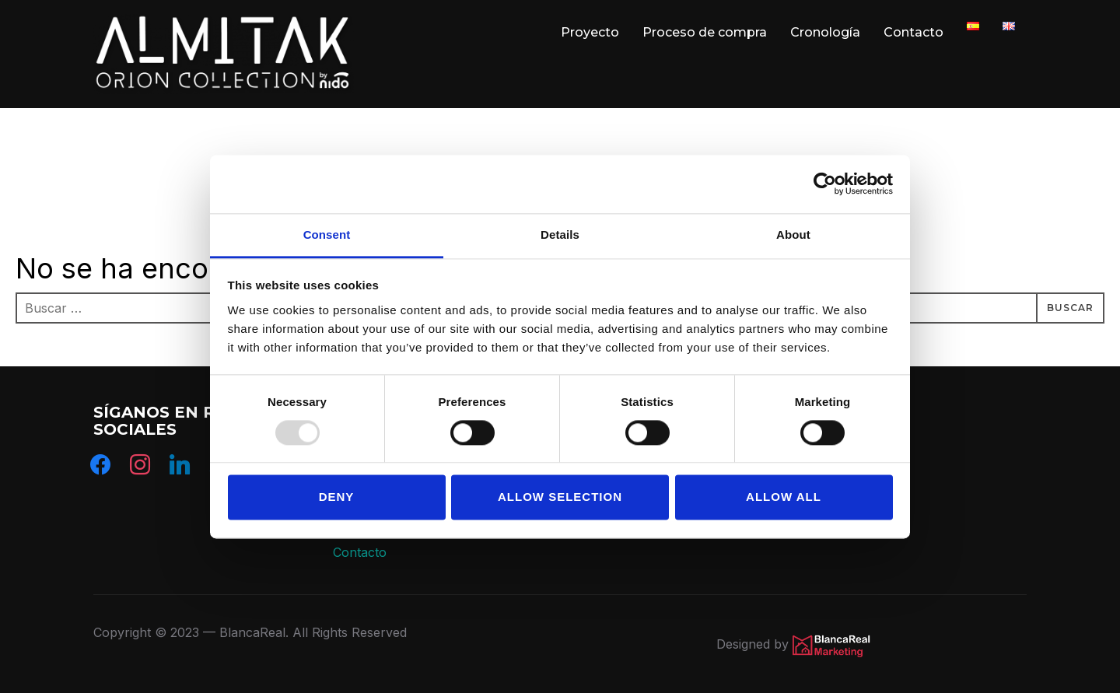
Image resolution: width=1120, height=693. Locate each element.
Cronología (825, 32)
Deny (337, 497)
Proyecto (590, 32)
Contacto (913, 32)
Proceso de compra (704, 32)
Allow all (783, 497)
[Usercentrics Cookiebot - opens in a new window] (825, 183)
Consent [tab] (327, 234)
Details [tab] (560, 234)
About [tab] (793, 234)
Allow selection (560, 497)
